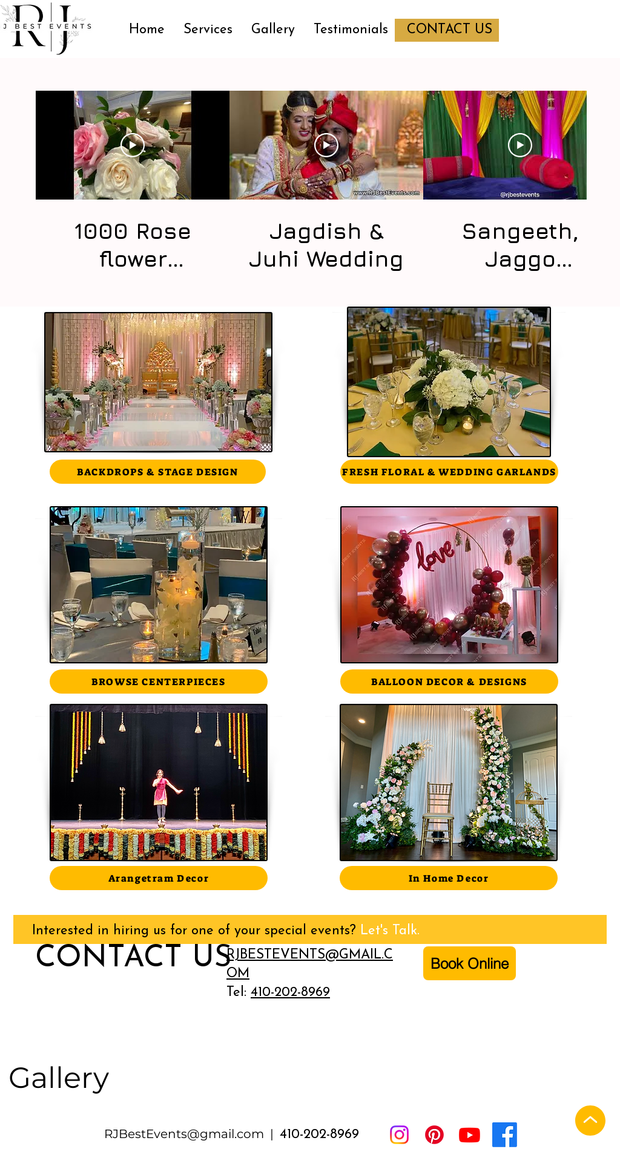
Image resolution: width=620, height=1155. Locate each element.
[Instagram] (399, 1134)
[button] (208, 30)
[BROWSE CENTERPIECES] (159, 681)
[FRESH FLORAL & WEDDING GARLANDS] (449, 472)
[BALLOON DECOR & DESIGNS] (449, 681)
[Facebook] (504, 1134)
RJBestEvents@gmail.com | (192, 1134)
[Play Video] (132, 145)
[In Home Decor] (449, 878)
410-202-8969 (290, 993)
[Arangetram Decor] (159, 878)
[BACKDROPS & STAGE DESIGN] (158, 472)
